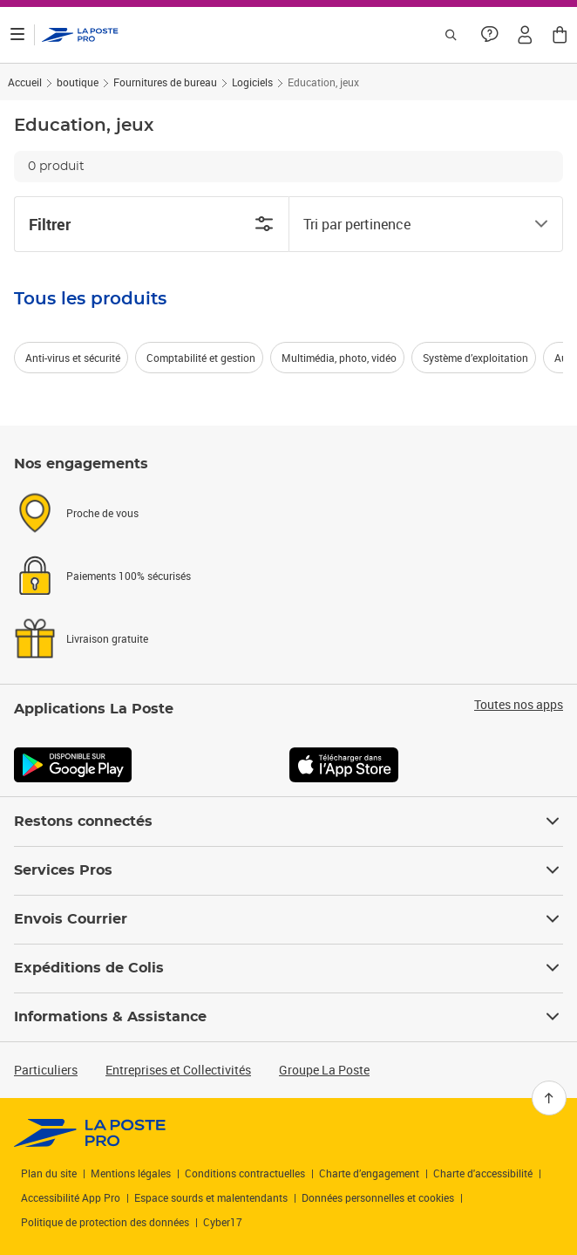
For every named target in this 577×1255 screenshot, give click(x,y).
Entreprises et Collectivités (178, 1069)
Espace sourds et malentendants (211, 1197)
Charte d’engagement (369, 1173)
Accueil (25, 82)
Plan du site (49, 1173)
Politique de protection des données (105, 1222)
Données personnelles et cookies (378, 1197)
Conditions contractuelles (245, 1173)
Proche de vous (102, 513)
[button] (524, 34)
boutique (77, 82)
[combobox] (411, 224)
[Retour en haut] (549, 1098)
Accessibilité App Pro (70, 1197)
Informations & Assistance (288, 1016)
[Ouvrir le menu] (17, 34)
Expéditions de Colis (288, 968)
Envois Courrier (288, 919)
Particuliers (46, 1069)
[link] (90, 1133)
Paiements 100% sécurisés (128, 576)
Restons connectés (288, 821)
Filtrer (152, 224)
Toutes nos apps (518, 705)
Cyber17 (222, 1222)
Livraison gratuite (107, 638)
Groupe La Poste (324, 1069)
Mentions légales (131, 1173)
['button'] (80, 35)
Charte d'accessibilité (483, 1173)
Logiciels (252, 82)
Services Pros (288, 870)
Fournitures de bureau (165, 82)
